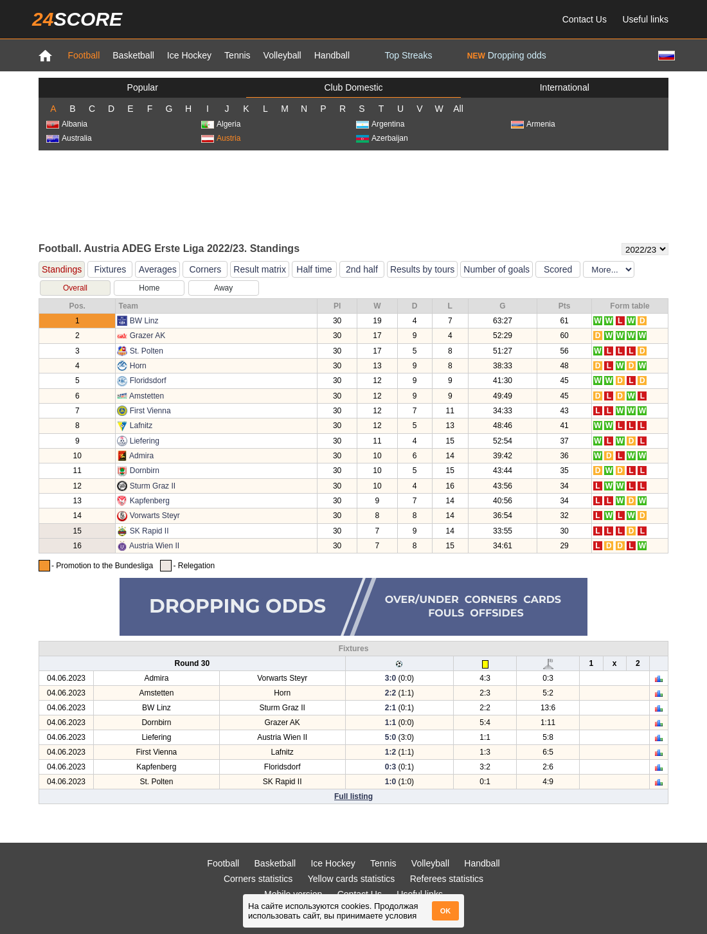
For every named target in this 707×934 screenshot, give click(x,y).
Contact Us (584, 19)
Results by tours (422, 269)
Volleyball (282, 55)
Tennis (237, 55)
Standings (62, 269)
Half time (314, 269)
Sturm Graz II (152, 485)
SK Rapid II (149, 530)
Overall (75, 287)
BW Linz (144, 320)
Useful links (645, 19)
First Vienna (150, 410)
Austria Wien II (154, 545)
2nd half (362, 269)
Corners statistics (258, 879)
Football (83, 55)
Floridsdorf (148, 380)
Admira (141, 455)
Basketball (133, 55)
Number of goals (496, 269)
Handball (332, 55)
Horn (138, 365)
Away (223, 287)
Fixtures (110, 269)
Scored (558, 269)
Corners (205, 269)
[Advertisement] (353, 195)
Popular (142, 87)
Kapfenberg (150, 500)
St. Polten (146, 350)
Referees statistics (446, 879)
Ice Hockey (189, 55)
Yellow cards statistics (351, 879)
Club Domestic (353, 87)
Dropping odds (506, 55)
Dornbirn (144, 470)
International (564, 87)
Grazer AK (147, 335)
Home (149, 287)
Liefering (144, 440)
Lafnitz (141, 425)
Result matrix (259, 269)
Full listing (353, 796)
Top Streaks (408, 55)
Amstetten (146, 395)
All (458, 108)
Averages (158, 269)
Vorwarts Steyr (155, 515)
